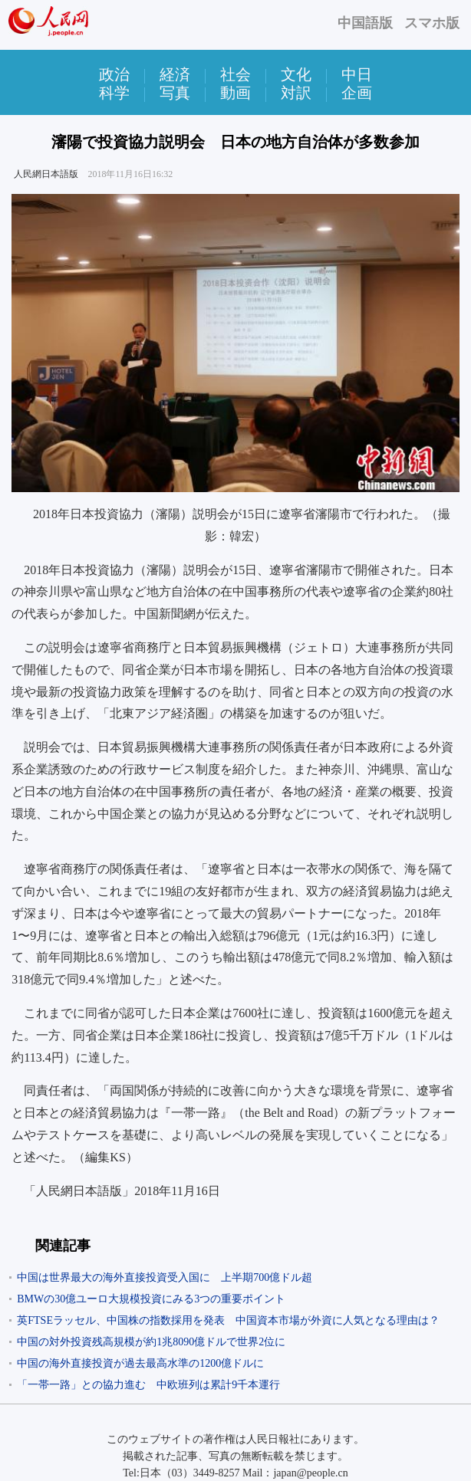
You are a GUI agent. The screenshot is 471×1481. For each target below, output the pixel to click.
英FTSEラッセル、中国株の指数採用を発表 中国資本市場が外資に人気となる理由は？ (228, 1320)
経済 (175, 74)
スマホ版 (431, 23)
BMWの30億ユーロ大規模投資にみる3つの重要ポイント (151, 1299)
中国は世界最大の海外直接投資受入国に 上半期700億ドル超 (164, 1277)
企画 (356, 92)
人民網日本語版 (46, 174)
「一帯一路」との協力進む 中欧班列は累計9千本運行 (148, 1385)
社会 (235, 74)
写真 (175, 92)
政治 (114, 74)
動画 (235, 92)
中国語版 (365, 23)
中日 (356, 74)
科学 (114, 92)
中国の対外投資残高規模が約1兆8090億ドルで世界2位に (151, 1342)
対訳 (296, 92)
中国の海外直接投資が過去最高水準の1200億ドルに (140, 1363)
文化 (296, 74)
